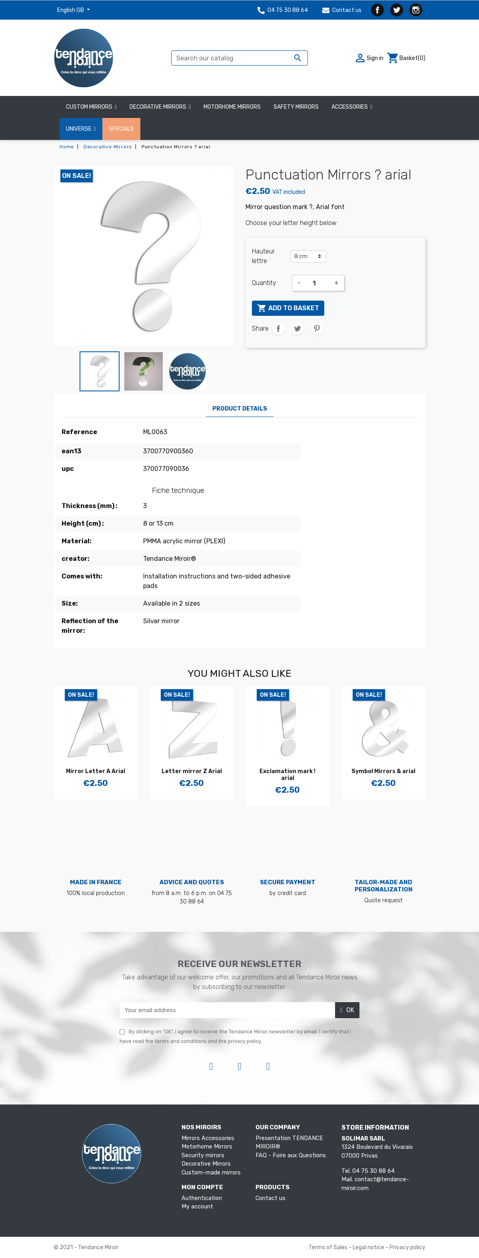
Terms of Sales (329, 1247)
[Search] (239, 58)
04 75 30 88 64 (282, 10)
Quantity (264, 283)
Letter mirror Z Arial (192, 771)
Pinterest (316, 328)
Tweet (297, 328)
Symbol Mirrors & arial (383, 771)
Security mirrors (203, 1155)
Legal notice (369, 1247)
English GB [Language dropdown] (71, 10)
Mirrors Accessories (208, 1138)
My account (197, 1206)
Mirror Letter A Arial (95, 771)
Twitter (396, 10)
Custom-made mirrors (211, 1172)
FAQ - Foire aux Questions (290, 1155)
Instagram (415, 10)
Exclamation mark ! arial (287, 775)
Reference (79, 432)
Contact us (341, 10)
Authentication (202, 1198)
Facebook (377, 10)
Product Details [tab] (239, 408)
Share (278, 328)
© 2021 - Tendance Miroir (86, 1247)
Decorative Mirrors (206, 1163)
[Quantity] (317, 283)
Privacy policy (407, 1247)
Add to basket (288, 308)
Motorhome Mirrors (207, 1146)
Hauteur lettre (263, 256)
